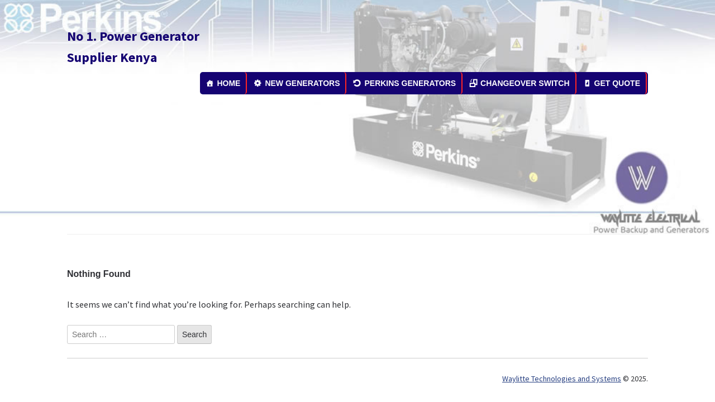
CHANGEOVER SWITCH (524, 83)
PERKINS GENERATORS (410, 83)
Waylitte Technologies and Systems (561, 379)
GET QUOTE (617, 83)
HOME (228, 83)
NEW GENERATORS (302, 83)
